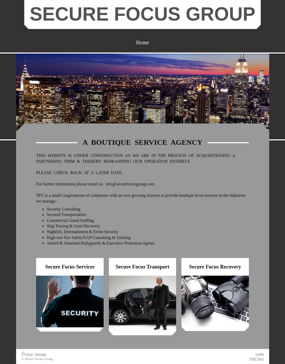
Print (27, 354)
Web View (257, 359)
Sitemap (40, 354)
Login (259, 354)
